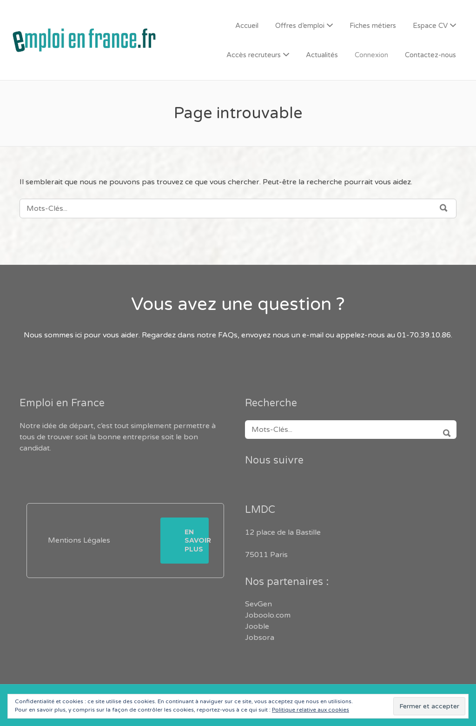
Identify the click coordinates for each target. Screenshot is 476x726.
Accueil (246, 25)
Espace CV (430, 25)
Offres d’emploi (299, 25)
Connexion (371, 55)
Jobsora (259, 637)
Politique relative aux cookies (310, 709)
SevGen (258, 604)
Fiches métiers (373, 25)
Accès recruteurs (253, 55)
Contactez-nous (430, 55)
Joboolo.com (268, 615)
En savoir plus (197, 540)
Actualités (322, 55)
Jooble (257, 626)
